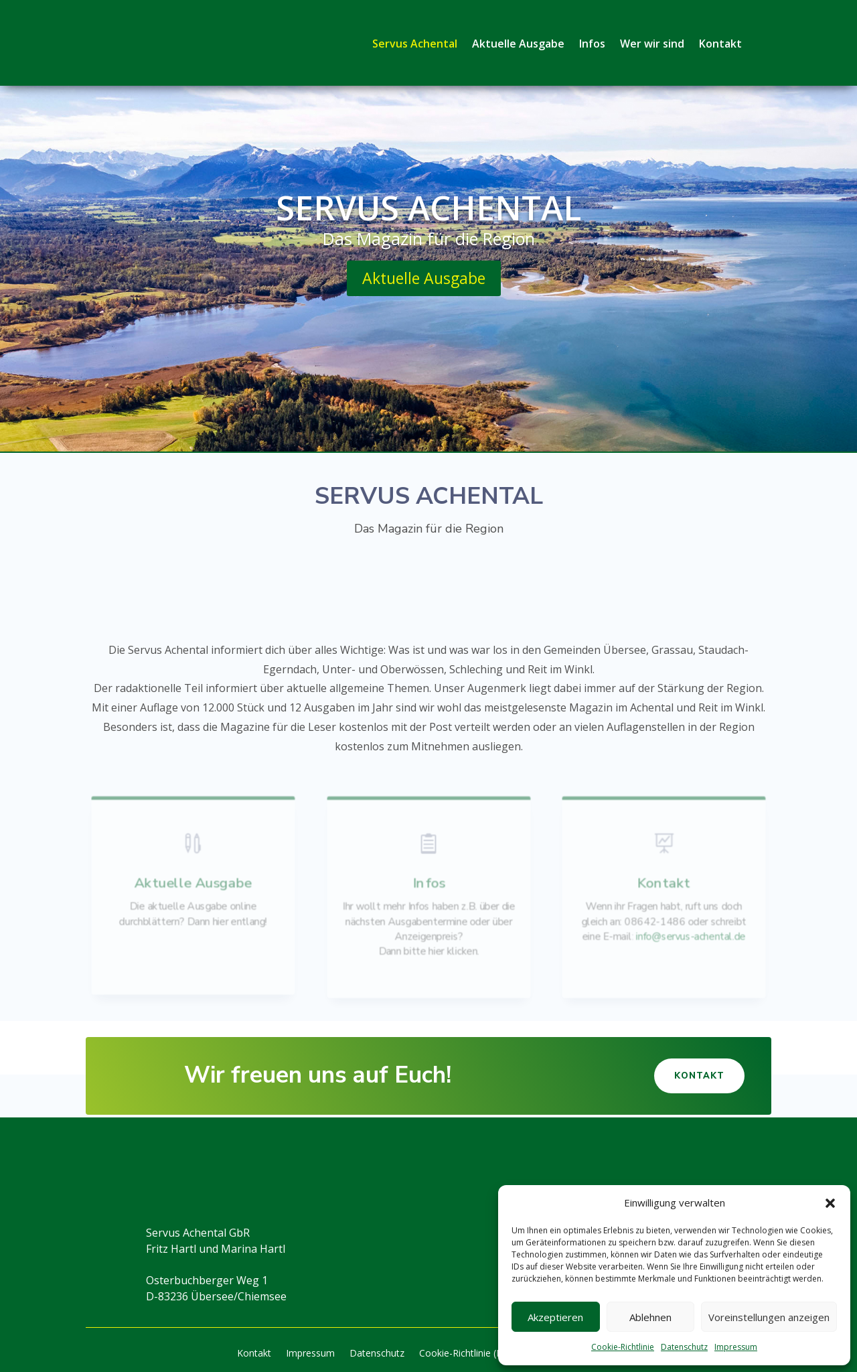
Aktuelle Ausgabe (518, 43)
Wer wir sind (652, 43)
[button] (830, 1203)
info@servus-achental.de (690, 935)
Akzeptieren (555, 1317)
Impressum (735, 1347)
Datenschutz (684, 1347)
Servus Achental (414, 43)
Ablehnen (650, 1317)
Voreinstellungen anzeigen (769, 1317)
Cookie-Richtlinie (622, 1347)
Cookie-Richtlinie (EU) (465, 1354)
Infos (592, 43)
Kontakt (720, 43)
